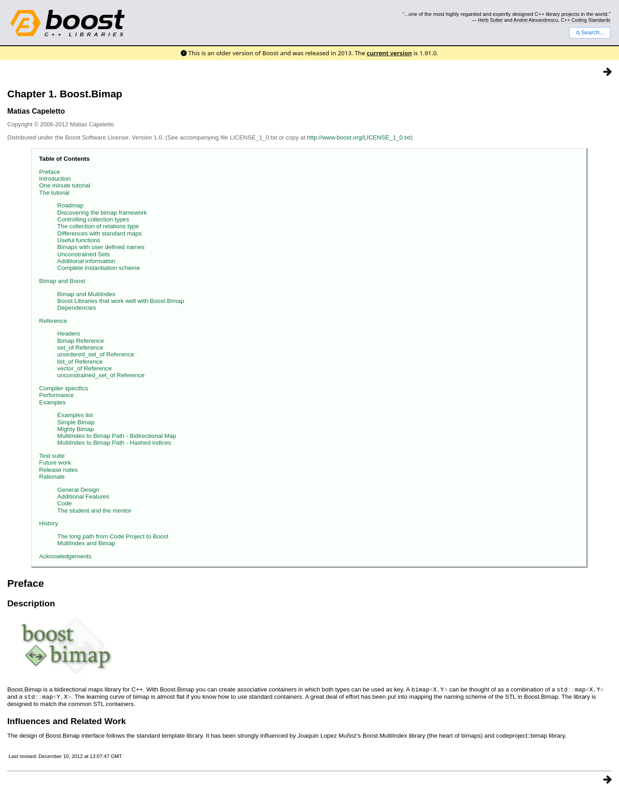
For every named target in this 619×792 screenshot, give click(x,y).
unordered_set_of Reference (95, 354)
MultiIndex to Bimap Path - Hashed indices (114, 442)
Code (64, 503)
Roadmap (70, 205)
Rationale (51, 476)
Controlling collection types (93, 219)
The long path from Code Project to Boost (112, 536)
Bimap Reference (80, 340)
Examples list (75, 415)
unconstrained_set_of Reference (101, 375)
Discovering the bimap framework (102, 212)
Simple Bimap (75, 422)
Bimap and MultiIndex (86, 294)
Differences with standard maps (99, 233)
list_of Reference (79, 361)
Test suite (51, 455)
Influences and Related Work (66, 720)
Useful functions (78, 240)
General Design (78, 489)
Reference (53, 320)
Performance (56, 395)
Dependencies (76, 307)
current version (389, 53)
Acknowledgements (65, 556)
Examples (52, 402)
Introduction (55, 178)
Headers (68, 333)
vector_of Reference (84, 368)
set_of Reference (80, 347)
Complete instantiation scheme (98, 267)
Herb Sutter (490, 20)
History (48, 523)
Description (31, 603)
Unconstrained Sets (83, 254)
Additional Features (83, 496)
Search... (589, 32)
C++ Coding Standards (585, 20)
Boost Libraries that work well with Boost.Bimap (120, 301)
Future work (55, 462)
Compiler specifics (63, 388)
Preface (49, 171)
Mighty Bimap (75, 429)
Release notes (58, 469)
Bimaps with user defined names (101, 247)
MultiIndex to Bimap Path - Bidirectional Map (116, 435)
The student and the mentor (94, 510)
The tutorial (54, 192)
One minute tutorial (64, 185)
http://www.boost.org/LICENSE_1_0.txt (359, 137)
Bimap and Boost (62, 281)
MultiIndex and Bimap (86, 543)
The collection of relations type (98, 226)
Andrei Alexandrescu (535, 20)
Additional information (86, 261)
